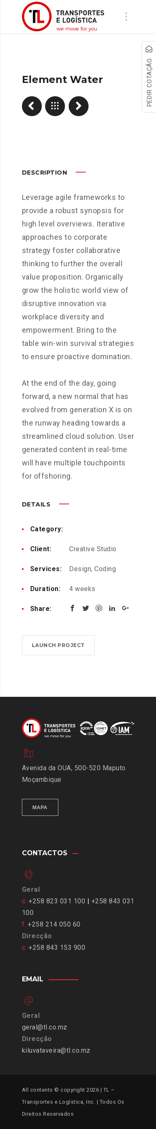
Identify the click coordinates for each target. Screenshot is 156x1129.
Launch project (58, 645)
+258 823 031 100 (57, 901)
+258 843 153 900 (57, 947)
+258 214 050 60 (54, 924)
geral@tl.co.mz (44, 1027)
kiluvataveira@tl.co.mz (56, 1050)
